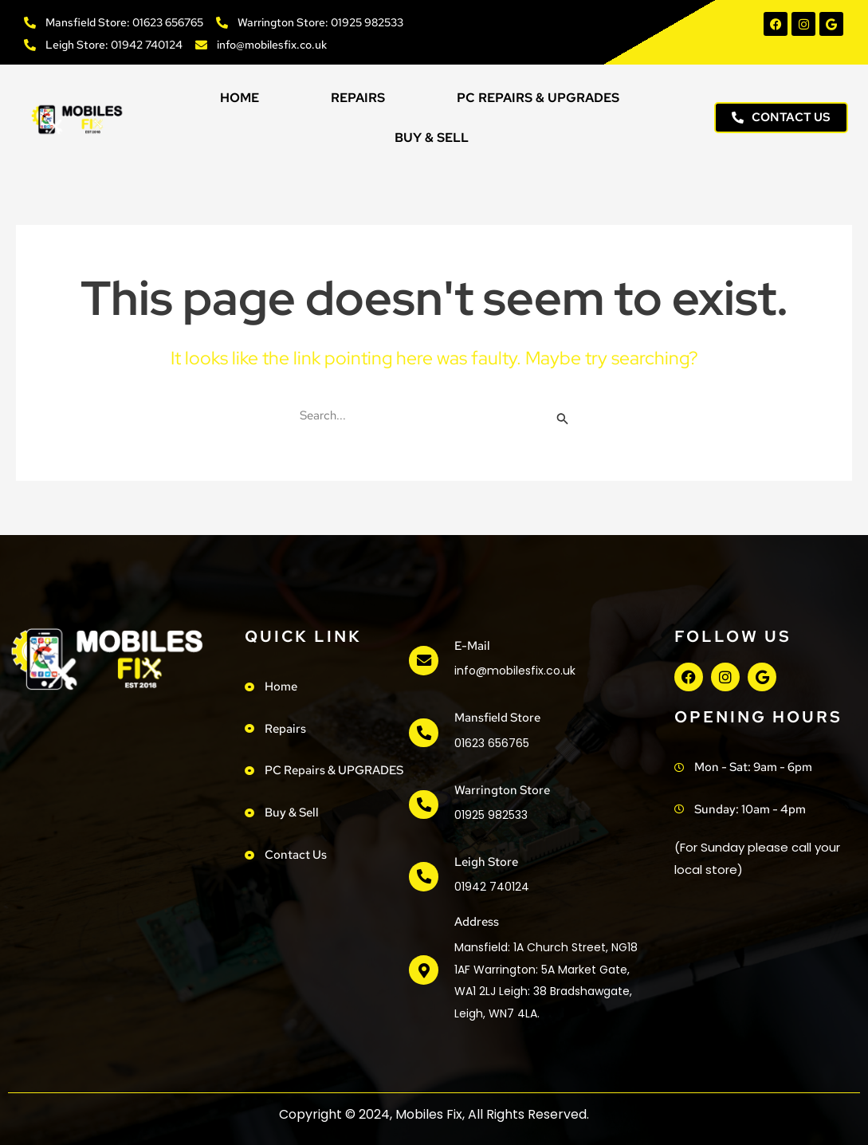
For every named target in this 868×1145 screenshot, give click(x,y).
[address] (423, 970)
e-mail (471, 646)
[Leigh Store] (423, 877)
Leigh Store (485, 862)
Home (239, 97)
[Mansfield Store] (423, 732)
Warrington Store (501, 790)
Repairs (358, 97)
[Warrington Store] (423, 804)
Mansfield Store (497, 718)
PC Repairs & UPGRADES (538, 97)
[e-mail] (423, 661)
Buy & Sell (432, 137)
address (476, 922)
